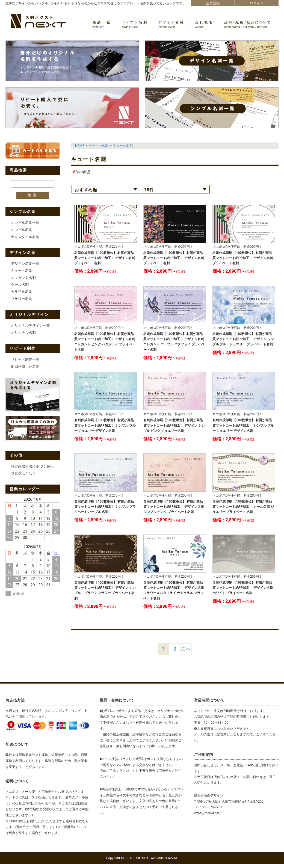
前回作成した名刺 (25, 366)
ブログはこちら (23, 473)
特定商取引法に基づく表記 (32, 466)
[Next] (186, 649)
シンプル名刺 (21, 230)
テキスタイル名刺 (25, 237)
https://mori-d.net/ (207, 813)
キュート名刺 (21, 271)
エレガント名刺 (23, 278)
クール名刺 (20, 285)
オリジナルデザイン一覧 (30, 325)
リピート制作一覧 (25, 359)
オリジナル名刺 (23, 333)
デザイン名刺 (98, 146)
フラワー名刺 (21, 299)
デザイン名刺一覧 (25, 264)
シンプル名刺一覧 (25, 223)
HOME (79, 146)
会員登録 (213, 3)
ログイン (257, 3)
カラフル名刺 (21, 292)
